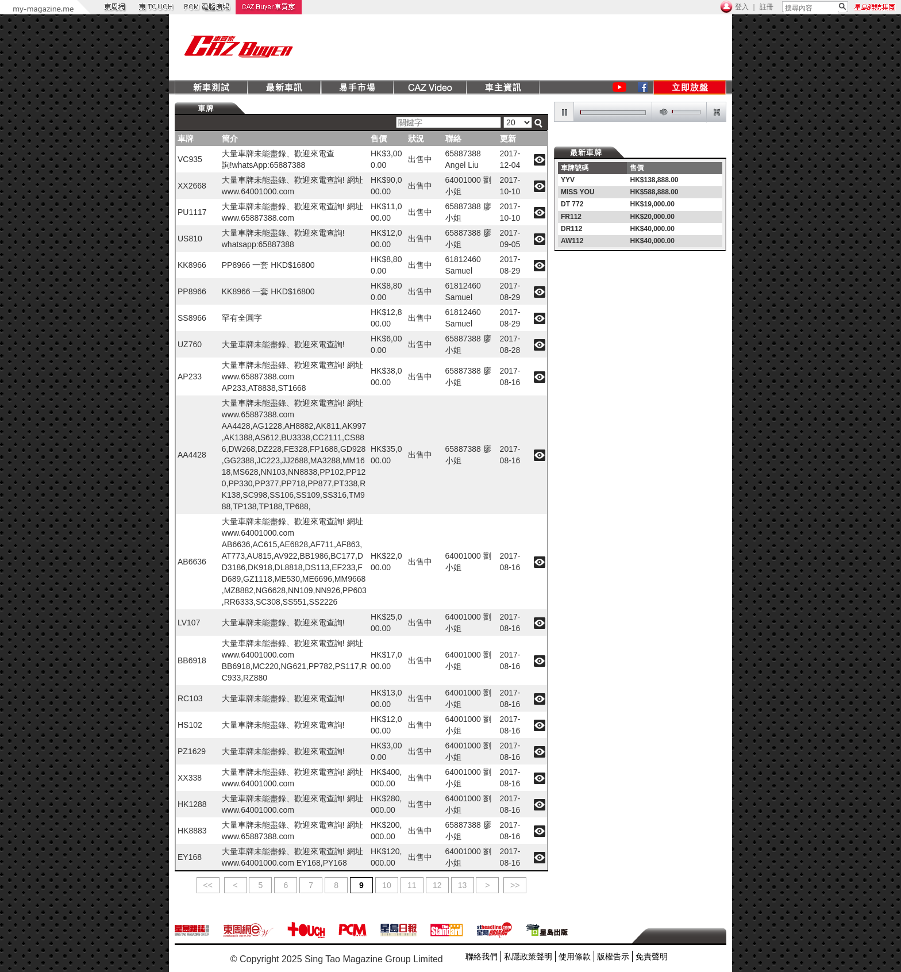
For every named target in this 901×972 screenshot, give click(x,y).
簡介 (230, 138)
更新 (508, 138)
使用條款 (575, 956)
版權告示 (613, 956)
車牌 (186, 138)
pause (564, 112)
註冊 (766, 7)
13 (462, 885)
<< (208, 885)
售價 (379, 138)
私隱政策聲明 (528, 956)
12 (437, 885)
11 (412, 885)
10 (386, 885)
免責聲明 (652, 956)
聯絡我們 (481, 956)
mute (661, 112)
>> (514, 885)
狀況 (416, 138)
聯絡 (453, 138)
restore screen (716, 112)
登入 (742, 7)
